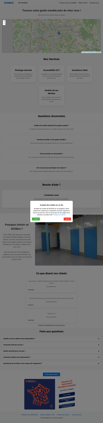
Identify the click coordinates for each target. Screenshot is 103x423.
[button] (4, 21)
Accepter (36, 219)
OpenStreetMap (91, 52)
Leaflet (84, 52)
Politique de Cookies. (59, 215)
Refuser (67, 219)
